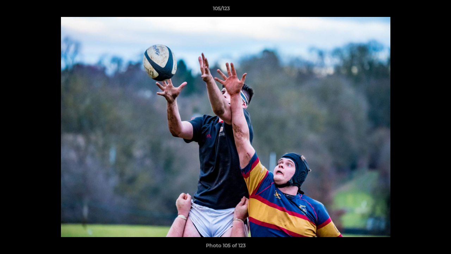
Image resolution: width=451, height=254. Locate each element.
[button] (421, 10)
